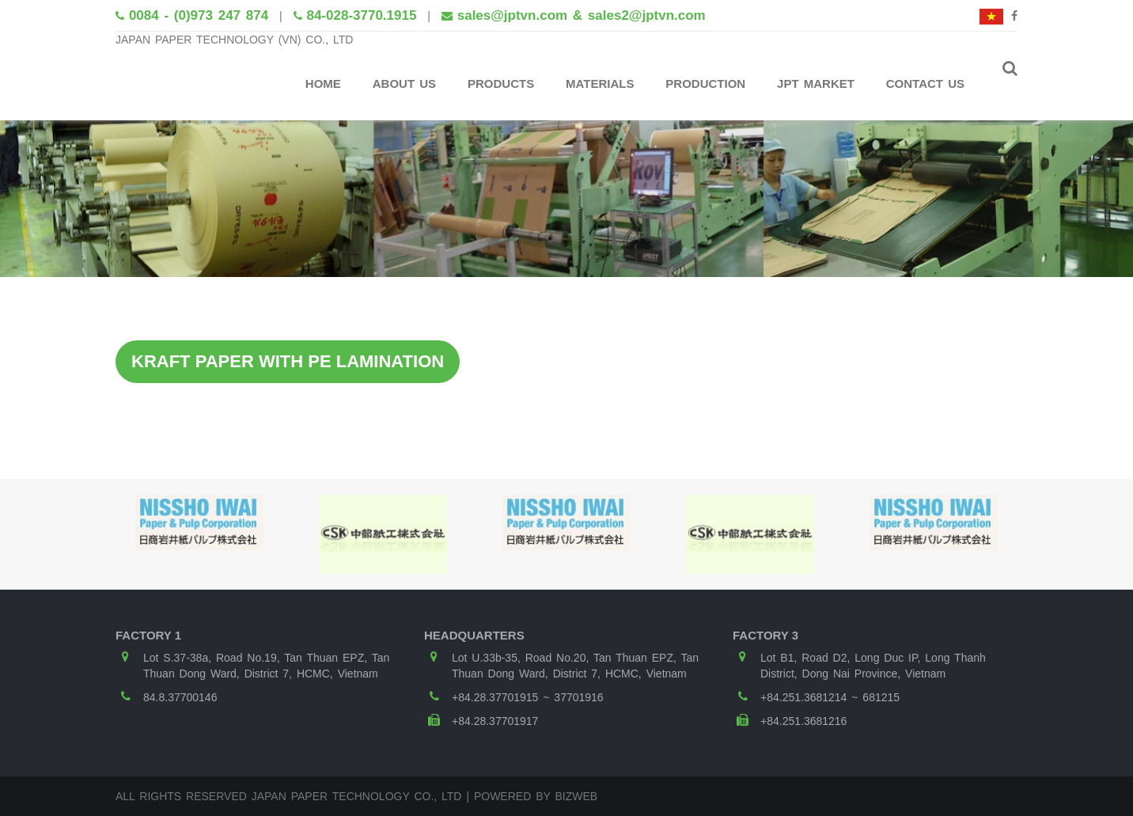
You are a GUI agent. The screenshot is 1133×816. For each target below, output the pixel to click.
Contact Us (925, 83)
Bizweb (576, 796)
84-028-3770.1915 (361, 15)
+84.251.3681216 (803, 721)
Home (323, 83)
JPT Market (815, 83)
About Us (404, 83)
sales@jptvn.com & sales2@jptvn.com (581, 15)
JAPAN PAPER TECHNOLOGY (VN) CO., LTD (234, 39)
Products (501, 83)
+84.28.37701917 (495, 721)
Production (705, 83)
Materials (600, 83)
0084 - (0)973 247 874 (198, 15)
